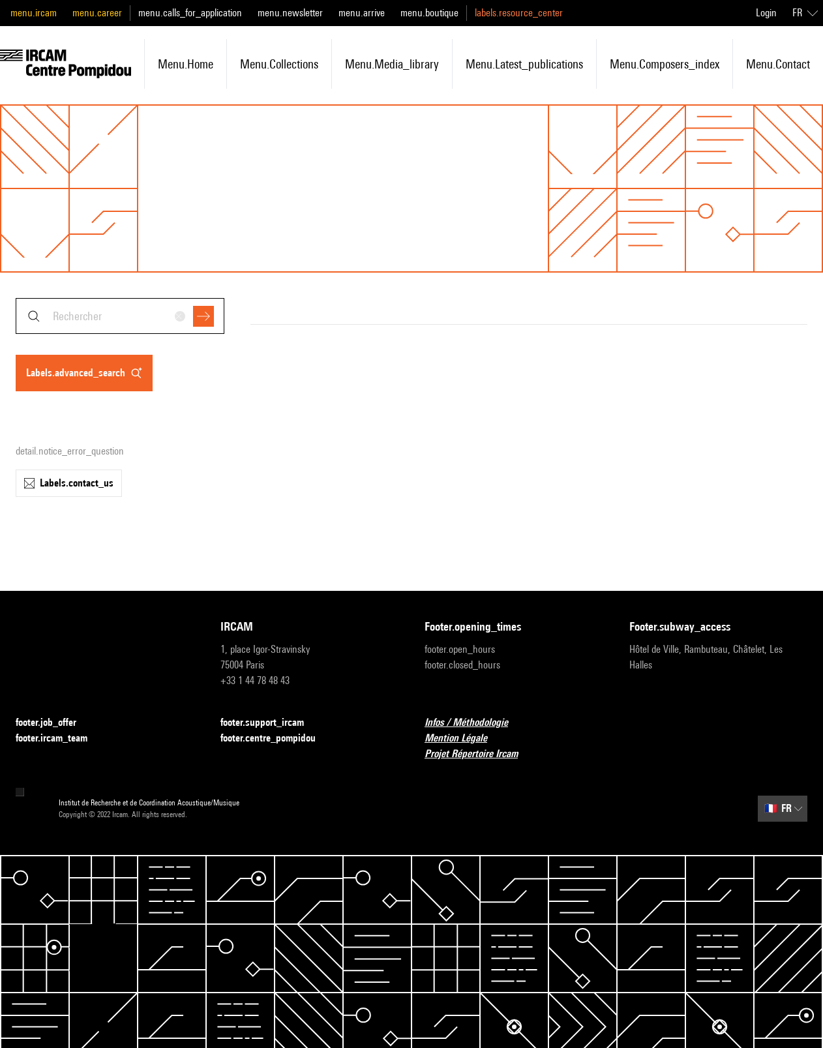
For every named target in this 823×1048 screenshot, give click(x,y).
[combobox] (120, 316)
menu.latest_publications (524, 64)
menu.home (185, 64)
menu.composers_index (664, 64)
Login (766, 13)
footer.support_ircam (270, 723)
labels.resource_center (519, 13)
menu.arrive (361, 13)
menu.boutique (429, 13)
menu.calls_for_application (190, 13)
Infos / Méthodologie (474, 723)
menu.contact (778, 64)
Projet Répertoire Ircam (479, 754)
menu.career (97, 13)
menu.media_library (392, 64)
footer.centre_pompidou (275, 738)
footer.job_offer (54, 723)
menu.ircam (33, 13)
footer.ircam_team (59, 738)
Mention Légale (464, 738)
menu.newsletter (290, 13)
